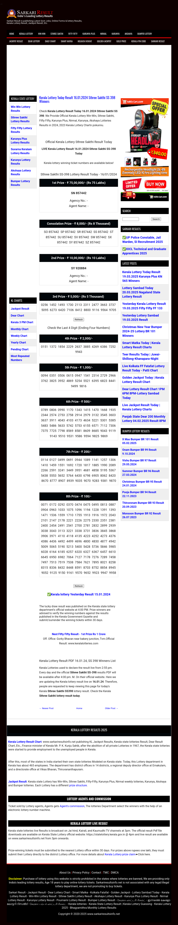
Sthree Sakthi (57, 33)
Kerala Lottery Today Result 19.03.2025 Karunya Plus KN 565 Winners (142, 276)
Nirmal (103, 33)
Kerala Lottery (26, 33)
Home (11, 33)
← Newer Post (46, 708)
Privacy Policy (81, 872)
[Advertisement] (89, 72)
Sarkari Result (158, 41)
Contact (96, 872)
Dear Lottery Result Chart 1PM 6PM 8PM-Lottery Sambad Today (143, 393)
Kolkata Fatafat (85, 41)
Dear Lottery (34, 41)
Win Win (41, 33)
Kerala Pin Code (138, 41)
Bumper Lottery (144, 33)
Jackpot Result (16, 41)
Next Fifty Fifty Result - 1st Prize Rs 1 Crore (79, 634)
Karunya (116, 33)
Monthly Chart (19, 329)
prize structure (78, 785)
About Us (64, 872)
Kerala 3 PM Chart (22, 322)
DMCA (115, 872)
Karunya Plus (89, 33)
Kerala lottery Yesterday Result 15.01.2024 (80, 594)
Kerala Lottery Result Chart (24, 741)
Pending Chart (19, 349)
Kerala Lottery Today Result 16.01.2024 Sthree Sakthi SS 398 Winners (77, 99)
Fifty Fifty (73, 33)
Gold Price (121, 41)
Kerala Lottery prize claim (120, 854)
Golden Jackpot (104, 41)
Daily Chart (50, 41)
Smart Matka (67, 41)
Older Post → (111, 708)
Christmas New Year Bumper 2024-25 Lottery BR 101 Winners (142, 331)
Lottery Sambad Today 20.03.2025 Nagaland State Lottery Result (141, 292)
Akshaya (128, 33)
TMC (106, 872)
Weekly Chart (19, 335)
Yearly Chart (18, 342)
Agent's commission (72, 806)
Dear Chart (17, 315)
